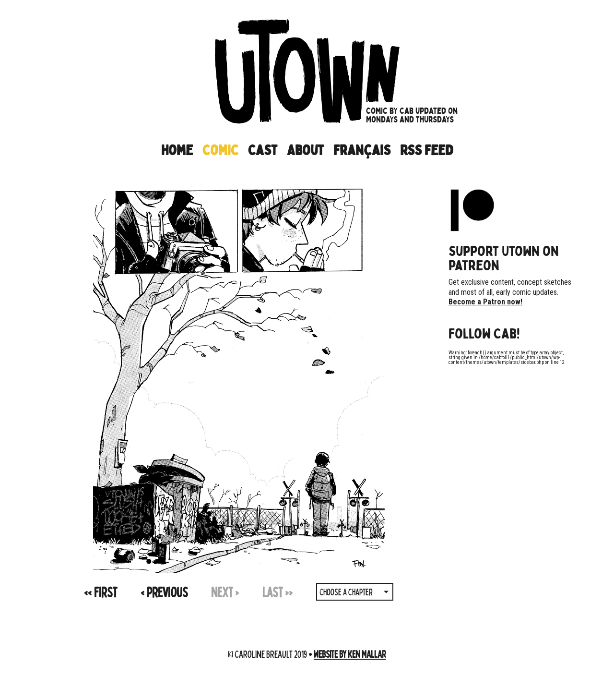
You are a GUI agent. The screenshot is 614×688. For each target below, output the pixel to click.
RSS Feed (426, 150)
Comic (220, 150)
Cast (262, 150)
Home (177, 150)
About (305, 150)
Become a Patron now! (485, 301)
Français (361, 150)
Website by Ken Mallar (350, 653)
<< (100, 592)
